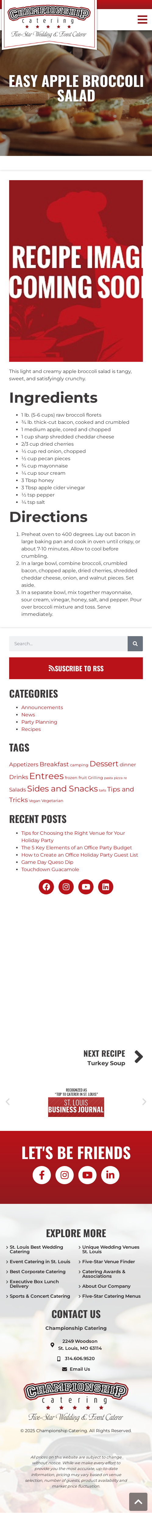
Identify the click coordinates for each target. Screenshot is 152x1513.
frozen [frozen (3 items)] (71, 777)
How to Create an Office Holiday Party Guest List (79, 855)
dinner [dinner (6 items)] (128, 765)
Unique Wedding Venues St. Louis (111, 1249)
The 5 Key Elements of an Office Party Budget (76, 848)
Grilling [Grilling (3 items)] (95, 777)
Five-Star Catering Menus (111, 1296)
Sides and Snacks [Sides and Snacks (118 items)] (62, 789)
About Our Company (106, 1286)
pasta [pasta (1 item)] (108, 778)
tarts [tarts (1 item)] (102, 790)
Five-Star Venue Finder (108, 1261)
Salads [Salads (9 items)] (17, 790)
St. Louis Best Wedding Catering (36, 1249)
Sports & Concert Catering (40, 1296)
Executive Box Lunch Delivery (34, 1284)
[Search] (135, 643)
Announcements (42, 707)
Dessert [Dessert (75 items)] (104, 763)
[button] (132, 19)
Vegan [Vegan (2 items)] (34, 800)
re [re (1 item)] (125, 778)
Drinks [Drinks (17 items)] (18, 777)
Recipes (31, 729)
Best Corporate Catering (37, 1271)
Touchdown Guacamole (50, 869)
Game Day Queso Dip (47, 862)
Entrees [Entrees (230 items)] (46, 776)
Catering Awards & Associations (103, 1274)
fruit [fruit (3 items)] (83, 777)
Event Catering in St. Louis (40, 1261)
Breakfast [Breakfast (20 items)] (54, 764)
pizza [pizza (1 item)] (118, 778)
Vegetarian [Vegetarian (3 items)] (52, 800)
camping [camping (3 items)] (79, 764)
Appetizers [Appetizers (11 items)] (23, 764)
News (28, 715)
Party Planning (39, 722)
